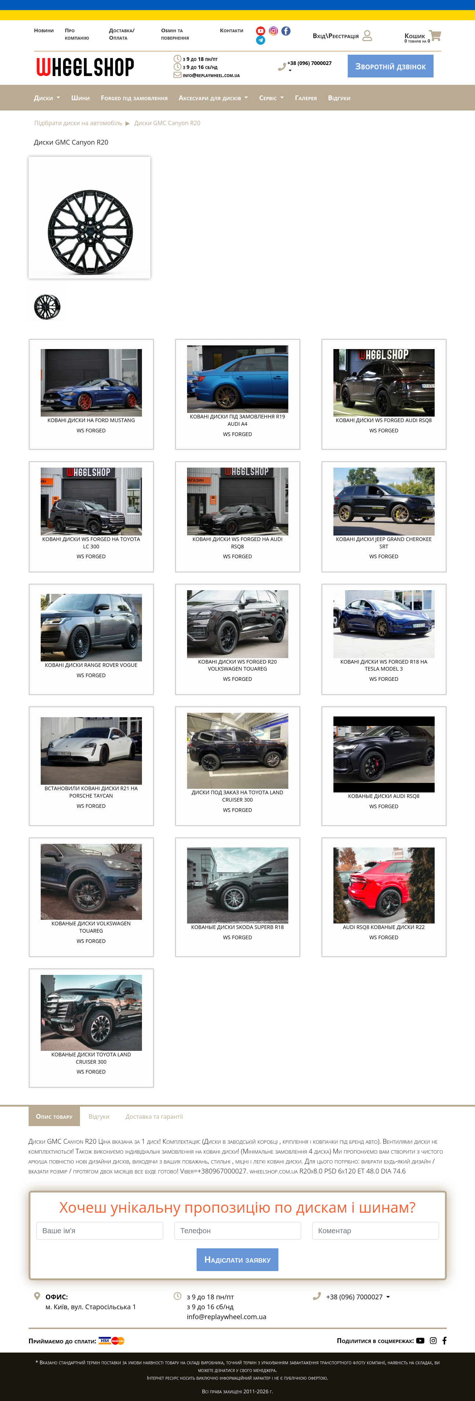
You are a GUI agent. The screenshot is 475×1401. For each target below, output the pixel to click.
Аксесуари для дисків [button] (210, 97)
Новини (44, 30)
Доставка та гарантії (154, 1117)
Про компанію (77, 33)
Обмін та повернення (175, 33)
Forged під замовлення (134, 97)
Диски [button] (44, 97)
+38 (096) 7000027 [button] (355, 1296)
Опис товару (54, 1116)
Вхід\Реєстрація (342, 35)
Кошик (423, 37)
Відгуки (339, 97)
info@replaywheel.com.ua (211, 75)
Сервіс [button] (268, 97)
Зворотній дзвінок (390, 66)
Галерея (306, 97)
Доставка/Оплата (122, 33)
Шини (80, 97)
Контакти (231, 30)
